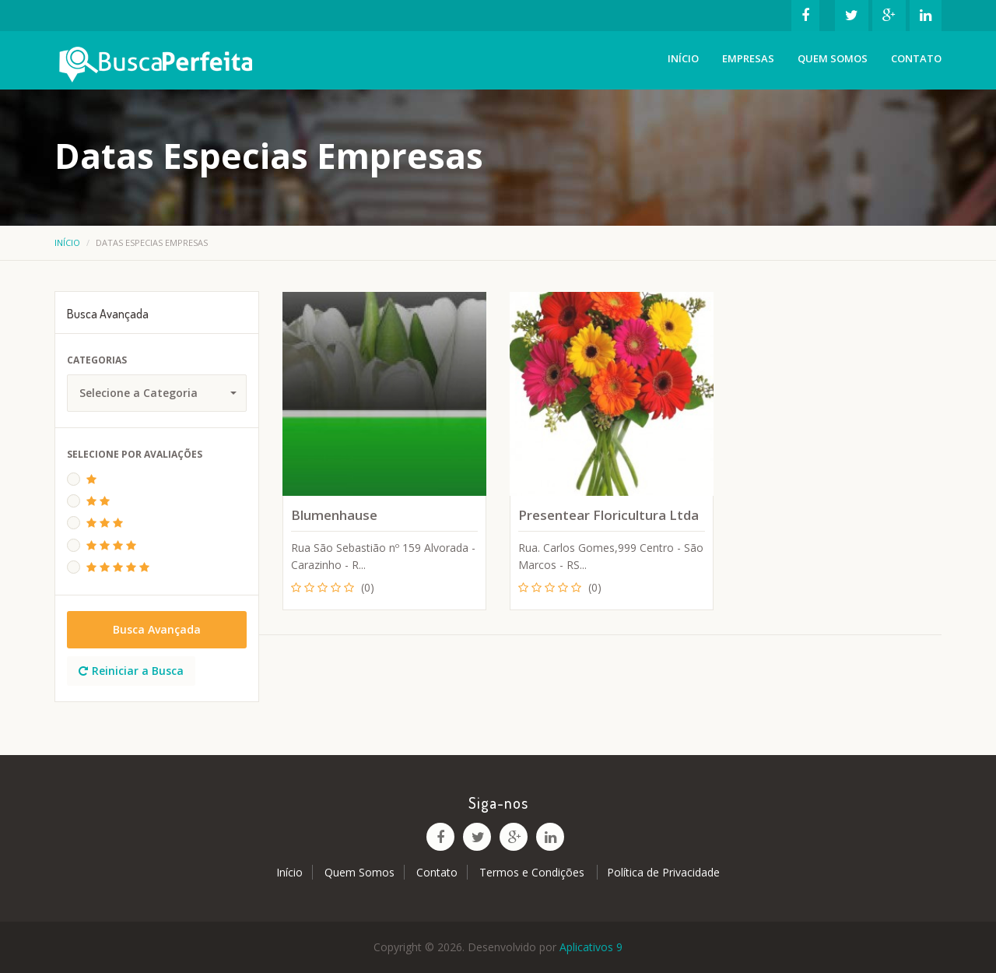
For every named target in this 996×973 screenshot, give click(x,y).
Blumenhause (334, 515)
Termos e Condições (533, 872)
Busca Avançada (157, 629)
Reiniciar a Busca (131, 670)
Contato (916, 58)
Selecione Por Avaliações (134, 454)
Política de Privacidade (663, 872)
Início (683, 58)
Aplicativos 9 (590, 947)
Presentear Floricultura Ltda (608, 515)
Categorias (97, 360)
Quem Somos (833, 58)
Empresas (748, 58)
